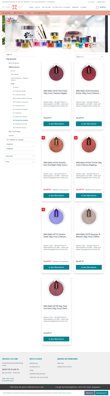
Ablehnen (89, 393)
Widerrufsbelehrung (37, 374)
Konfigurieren (101, 393)
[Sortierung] (89, 57)
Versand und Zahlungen (39, 377)
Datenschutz (35, 367)
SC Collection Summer (20, 124)
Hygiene (9, 148)
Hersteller (20, 156)
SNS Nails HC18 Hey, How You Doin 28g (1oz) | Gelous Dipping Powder (56, 307)
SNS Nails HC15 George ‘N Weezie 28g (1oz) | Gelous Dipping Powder (88, 235)
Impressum (34, 363)
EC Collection (17, 113)
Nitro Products (14, 63)
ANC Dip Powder (15, 131)
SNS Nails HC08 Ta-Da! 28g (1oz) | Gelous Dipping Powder (89, 163)
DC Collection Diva (19, 105)
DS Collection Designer (20, 109)
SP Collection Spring (19, 127)
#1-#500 (15, 87)
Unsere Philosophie (64, 367)
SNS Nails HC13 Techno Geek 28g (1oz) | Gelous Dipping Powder (54, 235)
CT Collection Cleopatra (20, 102)
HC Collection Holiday (20, 120)
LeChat (11, 135)
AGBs (31, 370)
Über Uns (60, 363)
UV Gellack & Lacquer (15, 140)
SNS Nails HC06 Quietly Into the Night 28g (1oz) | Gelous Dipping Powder (55, 163)
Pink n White (14, 74)
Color (13, 84)
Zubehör (9, 144)
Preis (20, 162)
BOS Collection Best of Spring (22, 98)
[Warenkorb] (101, 7)
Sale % (9, 54)
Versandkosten (49, 387)
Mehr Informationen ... (65, 393)
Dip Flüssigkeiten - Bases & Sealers (19, 79)
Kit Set (13, 71)
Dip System (11, 59)
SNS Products (14, 67)
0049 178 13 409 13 (10, 369)
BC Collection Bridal (19, 95)
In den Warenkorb (56, 124)
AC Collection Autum (19, 91)
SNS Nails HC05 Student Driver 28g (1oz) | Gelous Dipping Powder (87, 92)
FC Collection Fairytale (20, 116)
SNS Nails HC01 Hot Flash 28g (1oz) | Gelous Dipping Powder (55, 92)
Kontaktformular (8, 381)
